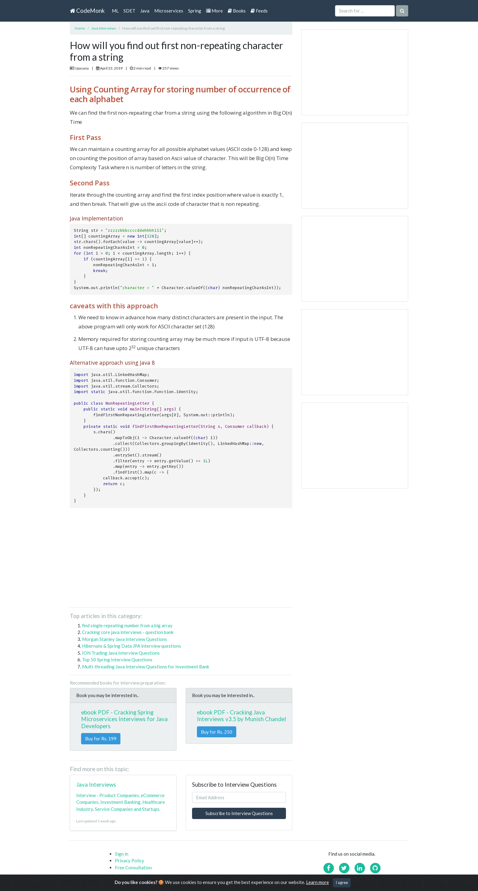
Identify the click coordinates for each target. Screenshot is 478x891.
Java (144, 10)
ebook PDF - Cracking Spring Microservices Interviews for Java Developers (124, 719)
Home (80, 28)
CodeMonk (87, 10)
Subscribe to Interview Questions (239, 813)
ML (115, 10)
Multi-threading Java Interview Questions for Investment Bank (145, 666)
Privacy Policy (129, 860)
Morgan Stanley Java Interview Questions (124, 639)
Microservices (168, 10)
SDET (129, 10)
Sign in (121, 854)
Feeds (259, 10)
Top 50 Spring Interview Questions (117, 659)
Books (237, 10)
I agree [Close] (342, 882)
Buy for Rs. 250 (216, 732)
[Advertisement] (181, 560)
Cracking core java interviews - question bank (127, 632)
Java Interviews (103, 28)
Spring (194, 10)
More (214, 10)
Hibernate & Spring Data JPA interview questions (131, 646)
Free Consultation (133, 867)
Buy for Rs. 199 (100, 738)
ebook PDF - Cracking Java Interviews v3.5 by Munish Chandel (241, 716)
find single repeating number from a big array (127, 625)
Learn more (317, 882)
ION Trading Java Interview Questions (121, 653)
